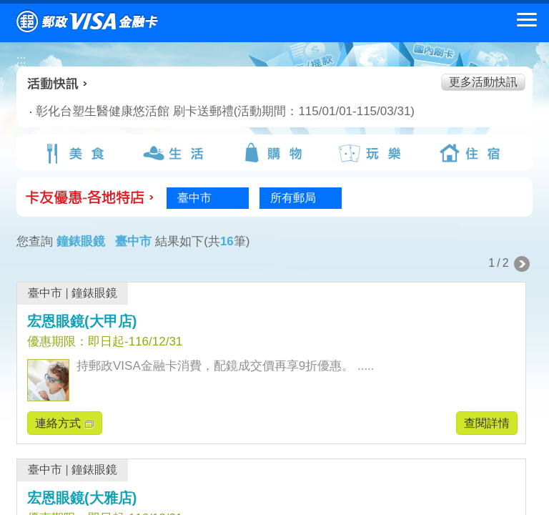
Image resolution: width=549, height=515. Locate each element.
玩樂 (373, 153)
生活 (175, 153)
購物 (274, 153)
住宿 (472, 153)
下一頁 (522, 264)
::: (21, 60)
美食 (76, 153)
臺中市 (45, 293)
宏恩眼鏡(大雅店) (82, 498)
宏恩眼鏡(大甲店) (82, 321)
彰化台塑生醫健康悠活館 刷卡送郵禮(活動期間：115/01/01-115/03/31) (176, 111)
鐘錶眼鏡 (94, 293)
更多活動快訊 (483, 82)
